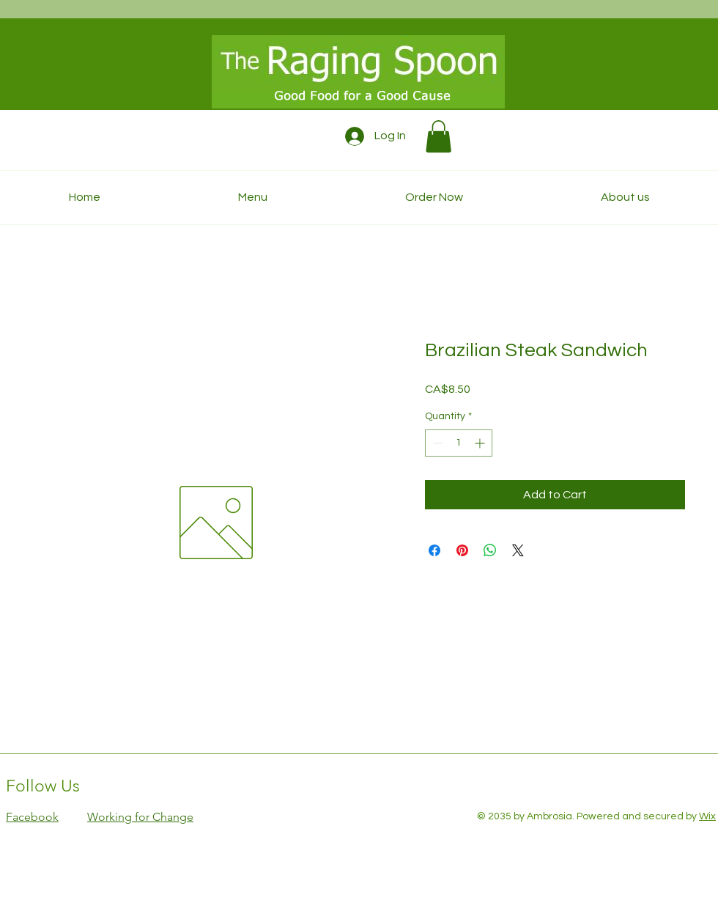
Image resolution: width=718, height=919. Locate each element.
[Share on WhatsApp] (490, 550)
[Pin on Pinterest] (462, 550)
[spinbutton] (458, 443)
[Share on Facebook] (434, 550)
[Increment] (481, 443)
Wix (707, 816)
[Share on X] (518, 550)
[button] (438, 136)
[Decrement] (436, 443)
